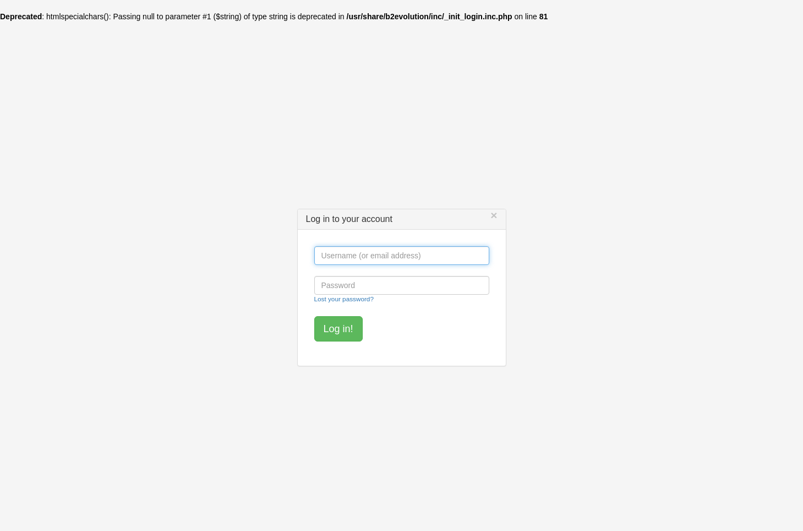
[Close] (493, 215)
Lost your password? (344, 298)
